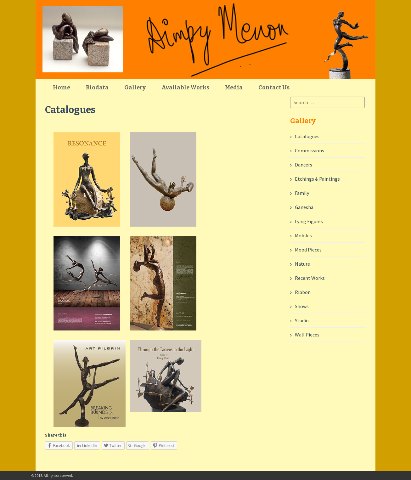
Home (61, 87)
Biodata (97, 87)
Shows (302, 306)
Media (234, 87)
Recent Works (310, 278)
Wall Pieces (307, 334)
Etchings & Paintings (317, 179)
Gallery (135, 87)
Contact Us (274, 87)
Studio (302, 320)
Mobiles (303, 235)
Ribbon (303, 292)
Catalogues (307, 136)
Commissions (309, 150)
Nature (302, 264)
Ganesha (304, 207)
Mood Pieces (308, 249)
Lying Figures (309, 221)
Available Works (185, 87)
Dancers (303, 164)
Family (302, 193)
